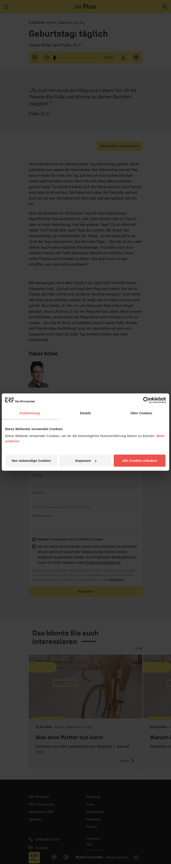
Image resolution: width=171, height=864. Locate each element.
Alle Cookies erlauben (139, 460)
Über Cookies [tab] (141, 413)
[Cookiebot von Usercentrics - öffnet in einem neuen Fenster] (146, 400)
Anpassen (85, 460)
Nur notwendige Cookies (31, 460)
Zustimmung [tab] (30, 413)
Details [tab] (85, 413)
